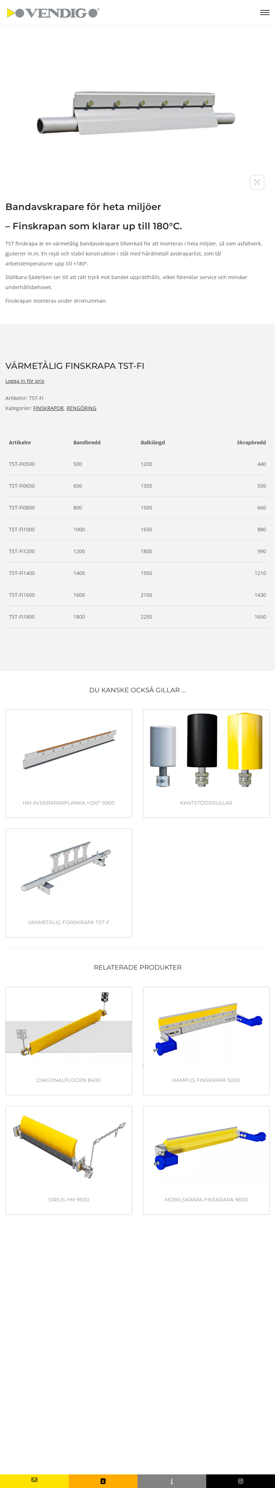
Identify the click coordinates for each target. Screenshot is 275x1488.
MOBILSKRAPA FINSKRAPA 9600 (206, 1199)
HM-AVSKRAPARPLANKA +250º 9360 (69, 803)
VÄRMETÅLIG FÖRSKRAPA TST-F (69, 922)
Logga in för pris (24, 380)
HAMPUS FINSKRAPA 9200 (206, 1080)
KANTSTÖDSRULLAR (206, 803)
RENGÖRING (81, 408)
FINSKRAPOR (48, 408)
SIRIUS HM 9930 (68, 1199)
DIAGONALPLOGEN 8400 (69, 1080)
